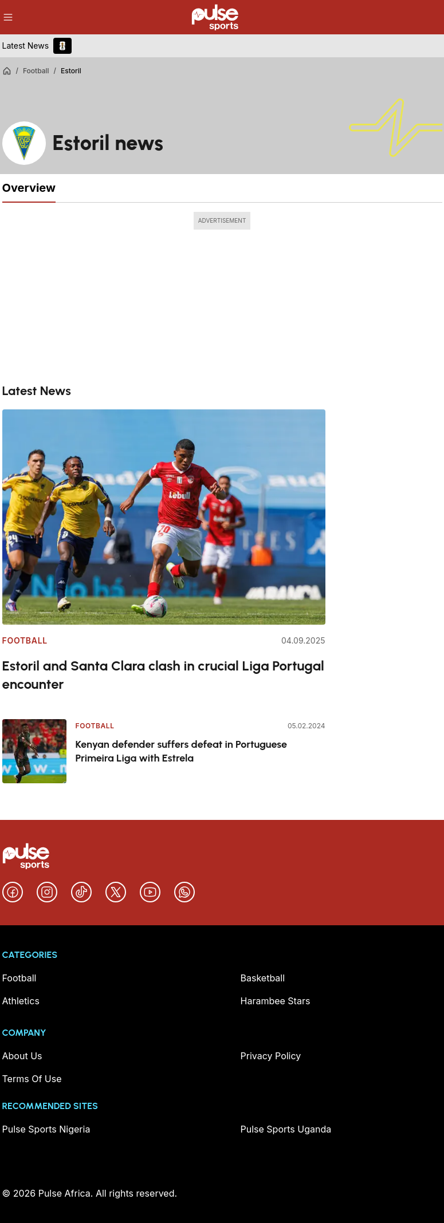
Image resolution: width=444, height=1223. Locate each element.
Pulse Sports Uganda (286, 1129)
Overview (29, 188)
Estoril (71, 70)
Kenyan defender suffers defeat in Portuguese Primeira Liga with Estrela (182, 751)
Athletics (21, 1001)
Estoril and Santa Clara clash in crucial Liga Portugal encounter (163, 674)
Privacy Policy (271, 1056)
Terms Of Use (32, 1078)
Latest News (25, 45)
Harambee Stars (276, 1001)
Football (36, 70)
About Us (22, 1056)
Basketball (263, 978)
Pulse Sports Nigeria (46, 1129)
